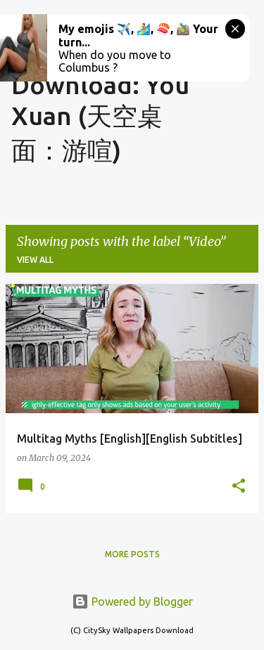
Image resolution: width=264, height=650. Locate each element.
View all (35, 259)
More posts (132, 554)
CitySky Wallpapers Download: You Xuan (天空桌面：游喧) (100, 87)
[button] (238, 486)
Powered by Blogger (132, 601)
